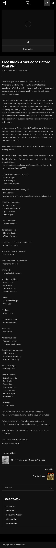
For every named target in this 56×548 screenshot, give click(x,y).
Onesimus (10, 506)
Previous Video (8, 453)
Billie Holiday (11, 519)
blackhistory (9, 70)
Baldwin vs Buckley (14, 515)
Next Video (49, 469)
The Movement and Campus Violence (28, 460)
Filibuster (10, 510)
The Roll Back (39, 476)
